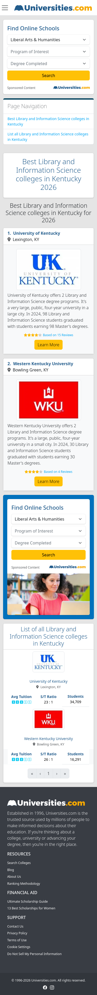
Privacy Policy (17, 933)
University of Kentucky (36, 233)
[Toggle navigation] (5, 8)
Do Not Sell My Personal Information (34, 954)
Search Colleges (19, 863)
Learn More (48, 345)
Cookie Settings (18, 947)
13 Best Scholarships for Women (31, 908)
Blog (10, 870)
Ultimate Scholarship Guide (27, 901)
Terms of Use (17, 940)
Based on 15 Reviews (58, 335)
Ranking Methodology (23, 883)
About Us (14, 876)
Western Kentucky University (43, 364)
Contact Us (15, 926)
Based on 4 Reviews (58, 471)
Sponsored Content (21, 88)
